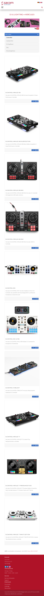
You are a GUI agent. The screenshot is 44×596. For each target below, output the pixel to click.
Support (7, 580)
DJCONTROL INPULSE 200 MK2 (14, 239)
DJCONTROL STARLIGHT (13, 387)
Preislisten (7, 584)
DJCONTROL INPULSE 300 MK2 (14, 190)
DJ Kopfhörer (9, 44)
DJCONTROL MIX (10, 288)
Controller (9, 37)
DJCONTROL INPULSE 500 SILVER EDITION (18, 141)
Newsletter (8, 588)
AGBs (38, 591)
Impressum (7, 593)
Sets (7, 47)
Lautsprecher (9, 41)
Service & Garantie (9, 578)
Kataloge (7, 586)
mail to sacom (27, 591)
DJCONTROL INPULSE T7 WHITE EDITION (18, 534)
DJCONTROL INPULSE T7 (13, 436)
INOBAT (36, 551)
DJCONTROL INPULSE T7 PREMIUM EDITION (18, 485)
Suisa (29, 551)
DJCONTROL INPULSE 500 (13, 92)
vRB (31, 551)
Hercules (22, 34)
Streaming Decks (10, 51)
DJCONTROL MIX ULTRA (13, 339)
